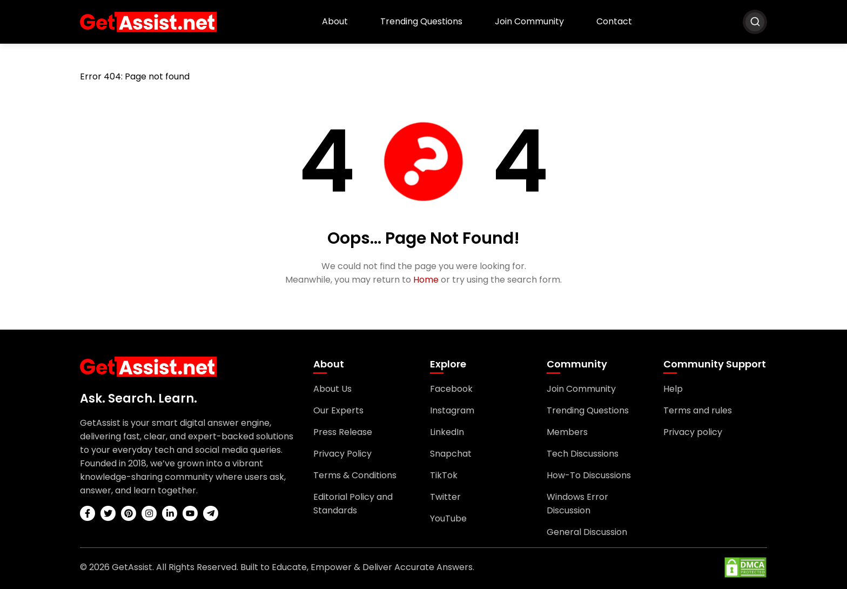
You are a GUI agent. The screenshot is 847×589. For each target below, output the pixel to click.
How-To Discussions (589, 475)
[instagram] (149, 513)
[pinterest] (128, 513)
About (335, 21)
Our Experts (338, 410)
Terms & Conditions (354, 475)
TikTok (444, 475)
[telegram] (210, 513)
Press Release (342, 432)
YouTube (448, 518)
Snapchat (451, 453)
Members (567, 432)
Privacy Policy (342, 453)
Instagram (452, 410)
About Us (332, 389)
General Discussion (587, 532)
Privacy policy (692, 432)
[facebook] (87, 513)
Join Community (529, 21)
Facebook (451, 389)
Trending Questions (421, 21)
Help (673, 389)
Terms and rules (697, 410)
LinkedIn (447, 432)
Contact (614, 21)
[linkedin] (169, 513)
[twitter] (108, 513)
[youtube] (190, 513)
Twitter (445, 497)
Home (426, 279)
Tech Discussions (583, 453)
